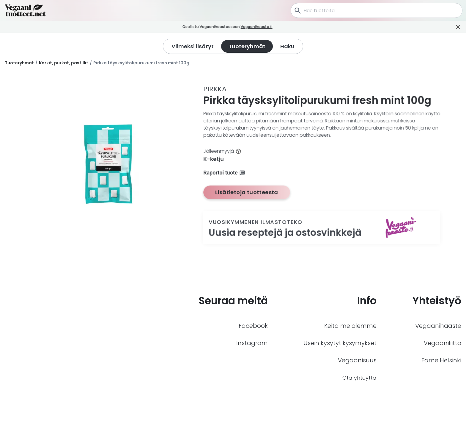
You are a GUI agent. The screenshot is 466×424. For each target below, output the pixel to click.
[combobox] (376, 10)
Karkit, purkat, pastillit (63, 63)
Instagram (252, 343)
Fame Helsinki (441, 360)
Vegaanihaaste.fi (265, 26)
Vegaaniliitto (442, 343)
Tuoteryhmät (19, 63)
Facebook (253, 326)
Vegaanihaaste (438, 326)
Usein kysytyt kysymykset (340, 343)
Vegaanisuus (357, 360)
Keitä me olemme (350, 326)
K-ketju (213, 159)
